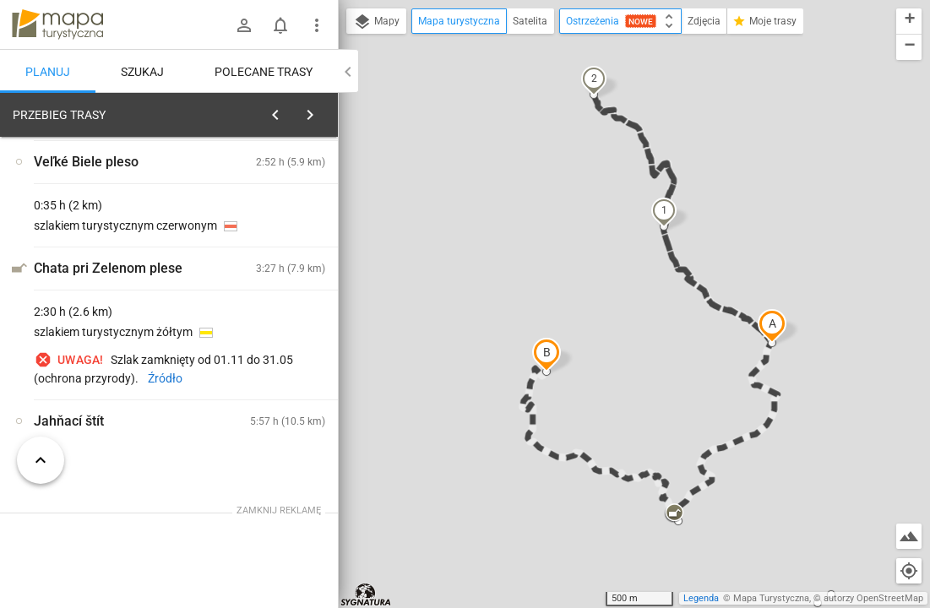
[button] (772, 326)
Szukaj (142, 72)
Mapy (376, 22)
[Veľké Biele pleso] (101, 365)
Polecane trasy (264, 72)
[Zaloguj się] (244, 25)
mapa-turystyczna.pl (57, 24)
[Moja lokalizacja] (909, 571)
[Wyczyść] (323, 110)
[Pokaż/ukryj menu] (316, 25)
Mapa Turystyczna (771, 598)
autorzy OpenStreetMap (873, 598)
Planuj (47, 72)
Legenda (701, 598)
